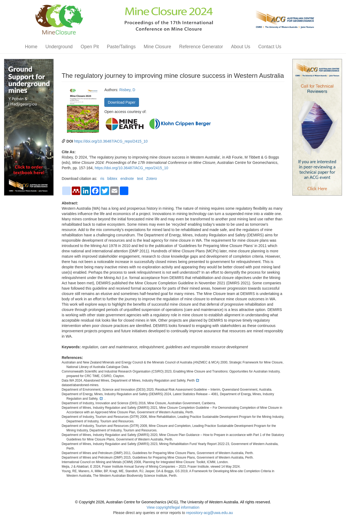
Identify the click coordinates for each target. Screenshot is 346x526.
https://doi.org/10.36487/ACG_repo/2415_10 (111, 141)
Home (31, 46)
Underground (59, 46)
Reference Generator (201, 46)
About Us (240, 46)
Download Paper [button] (122, 102)
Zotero (151, 178)
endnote (127, 178)
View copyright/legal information (173, 507)
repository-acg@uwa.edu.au (209, 513)
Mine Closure (157, 46)
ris (102, 178)
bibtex (112, 178)
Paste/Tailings (121, 46)
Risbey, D (127, 90)
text (140, 178)
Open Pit (90, 46)
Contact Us (269, 46)
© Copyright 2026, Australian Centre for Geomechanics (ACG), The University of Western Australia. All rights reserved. (173, 502)
